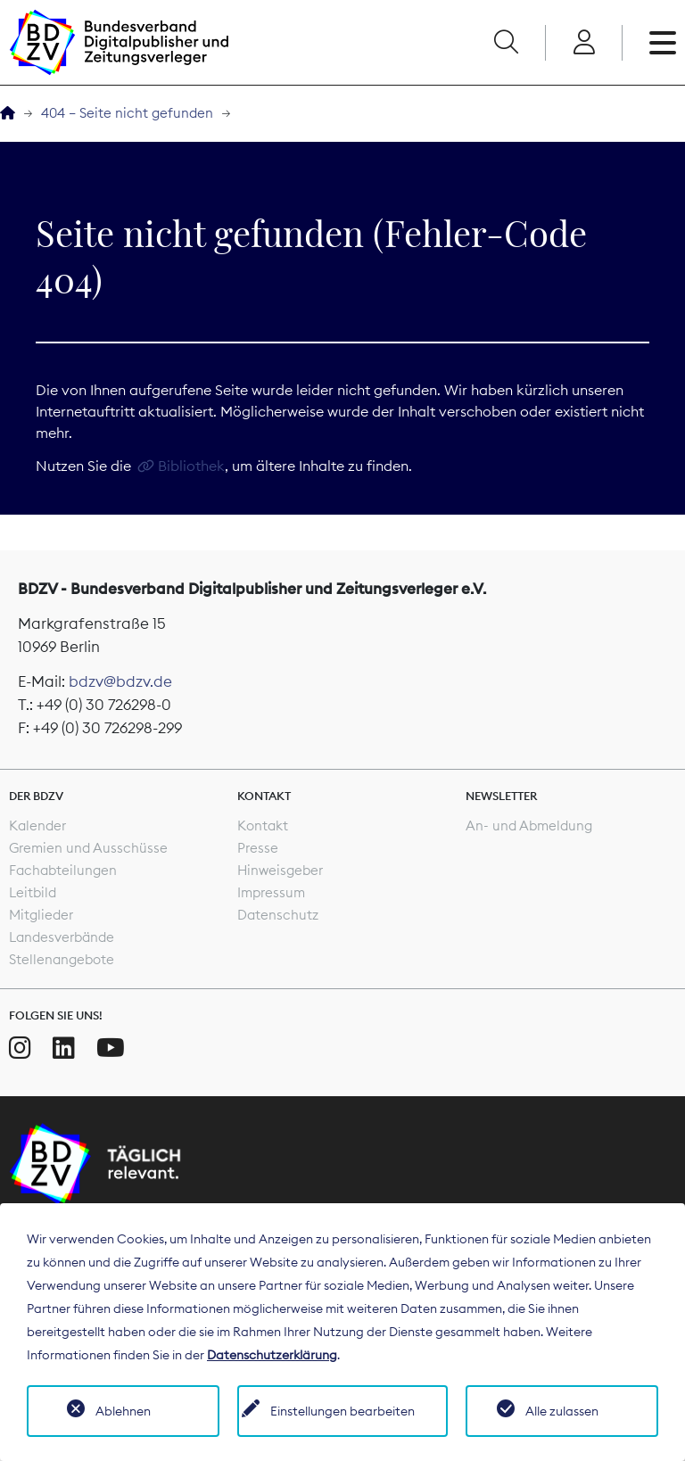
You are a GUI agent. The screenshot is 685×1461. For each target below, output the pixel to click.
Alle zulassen (561, 1411)
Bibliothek (191, 466)
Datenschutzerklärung (272, 1355)
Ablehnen (123, 1411)
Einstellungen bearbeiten (342, 1411)
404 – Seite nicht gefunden (127, 112)
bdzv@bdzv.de (120, 681)
